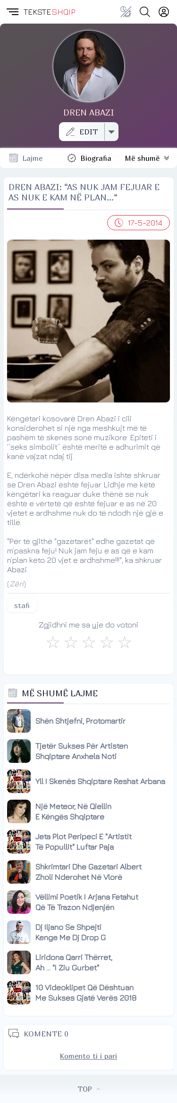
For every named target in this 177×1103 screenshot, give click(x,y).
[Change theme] (126, 11)
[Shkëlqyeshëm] (125, 642)
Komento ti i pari (88, 1056)
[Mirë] (89, 642)
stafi (22, 605)
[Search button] (144, 11)
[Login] (163, 11)
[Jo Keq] (71, 642)
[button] (12, 12)
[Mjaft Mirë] (107, 642)
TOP (88, 1089)
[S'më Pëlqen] (53, 642)
